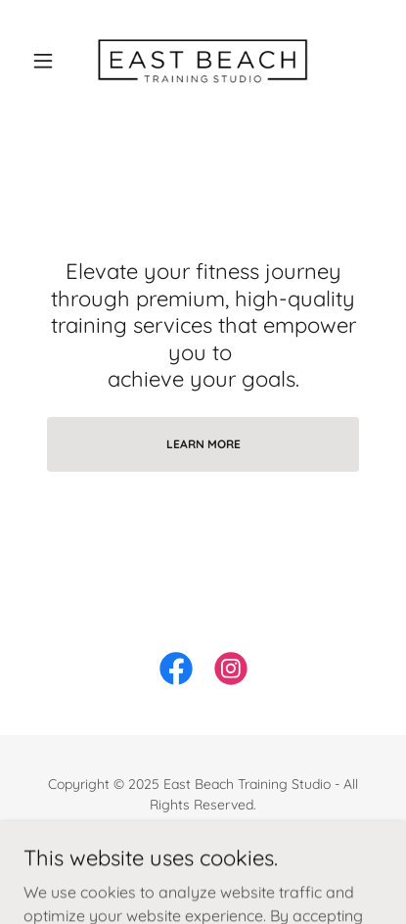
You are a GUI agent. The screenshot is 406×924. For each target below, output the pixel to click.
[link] (202, 60)
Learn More (203, 444)
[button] (50, 60)
